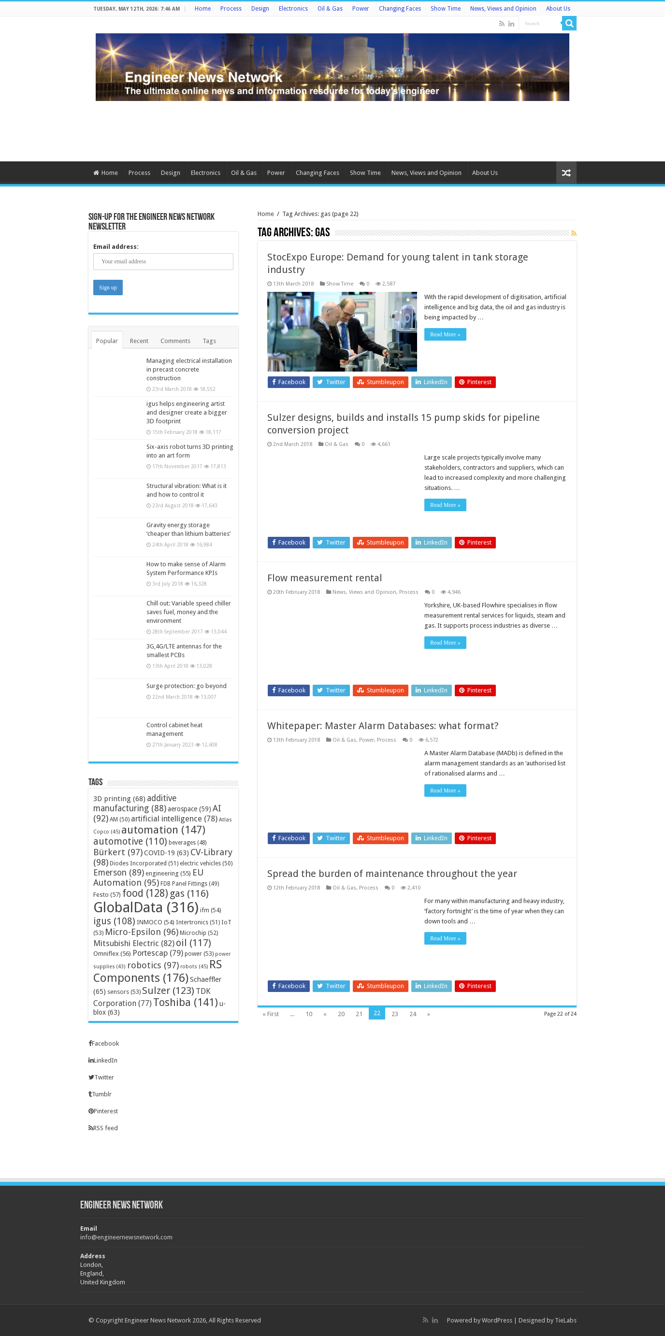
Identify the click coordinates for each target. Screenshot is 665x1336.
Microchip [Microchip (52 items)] (199, 932)
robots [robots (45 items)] (194, 966)
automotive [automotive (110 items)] (130, 841)
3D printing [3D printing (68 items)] (119, 798)
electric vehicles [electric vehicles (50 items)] (206, 863)
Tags (209, 341)
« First (270, 1014)
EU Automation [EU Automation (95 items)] (148, 877)
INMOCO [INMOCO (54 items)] (155, 922)
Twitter (101, 1077)
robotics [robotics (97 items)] (153, 965)
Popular (107, 341)
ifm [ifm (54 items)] (210, 910)
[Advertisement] (332, 130)
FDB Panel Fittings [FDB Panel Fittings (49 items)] (189, 883)
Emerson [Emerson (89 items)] (118, 872)
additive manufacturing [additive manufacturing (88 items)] (134, 803)
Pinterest (103, 1111)
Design (260, 8)
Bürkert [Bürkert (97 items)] (118, 852)
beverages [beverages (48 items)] (187, 842)
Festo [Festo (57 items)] (107, 894)
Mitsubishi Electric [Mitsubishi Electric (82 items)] (133, 943)
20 (341, 1014)
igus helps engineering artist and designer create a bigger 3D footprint (186, 412)
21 (359, 1014)
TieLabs (566, 1320)
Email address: (116, 246)
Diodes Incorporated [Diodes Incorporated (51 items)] (144, 863)
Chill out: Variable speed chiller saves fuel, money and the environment (188, 612)
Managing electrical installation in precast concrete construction (189, 369)
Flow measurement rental (324, 578)
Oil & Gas (330, 8)
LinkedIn (102, 1060)
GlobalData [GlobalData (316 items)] (146, 907)
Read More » (445, 334)
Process (231, 8)
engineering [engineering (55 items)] (168, 873)
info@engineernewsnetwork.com (126, 1237)
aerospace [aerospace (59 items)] (189, 809)
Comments (175, 341)
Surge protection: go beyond (186, 686)
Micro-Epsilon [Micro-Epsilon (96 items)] (141, 932)
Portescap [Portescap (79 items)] (157, 953)
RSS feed (103, 1128)
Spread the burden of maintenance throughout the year (392, 873)
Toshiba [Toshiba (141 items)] (185, 1002)
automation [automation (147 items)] (163, 829)
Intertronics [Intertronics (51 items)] (198, 922)
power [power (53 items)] (199, 953)
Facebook (103, 1043)
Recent (139, 341)
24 (412, 1014)
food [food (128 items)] (145, 893)
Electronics (293, 8)
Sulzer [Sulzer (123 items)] (168, 990)
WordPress (497, 1320)
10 (308, 1014)
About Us (558, 8)
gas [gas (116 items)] (189, 893)
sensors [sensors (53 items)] (124, 991)
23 (394, 1014)
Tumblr (100, 1094)
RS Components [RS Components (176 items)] (157, 971)
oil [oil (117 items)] (193, 942)
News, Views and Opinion (503, 8)
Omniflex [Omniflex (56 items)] (112, 953)
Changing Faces (400, 8)
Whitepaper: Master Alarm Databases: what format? (383, 726)
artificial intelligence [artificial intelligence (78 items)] (174, 818)
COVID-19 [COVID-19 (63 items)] (166, 853)
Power (360, 8)
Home (203, 8)
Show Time (446, 8)
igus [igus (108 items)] (114, 921)
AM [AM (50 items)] (120, 819)
